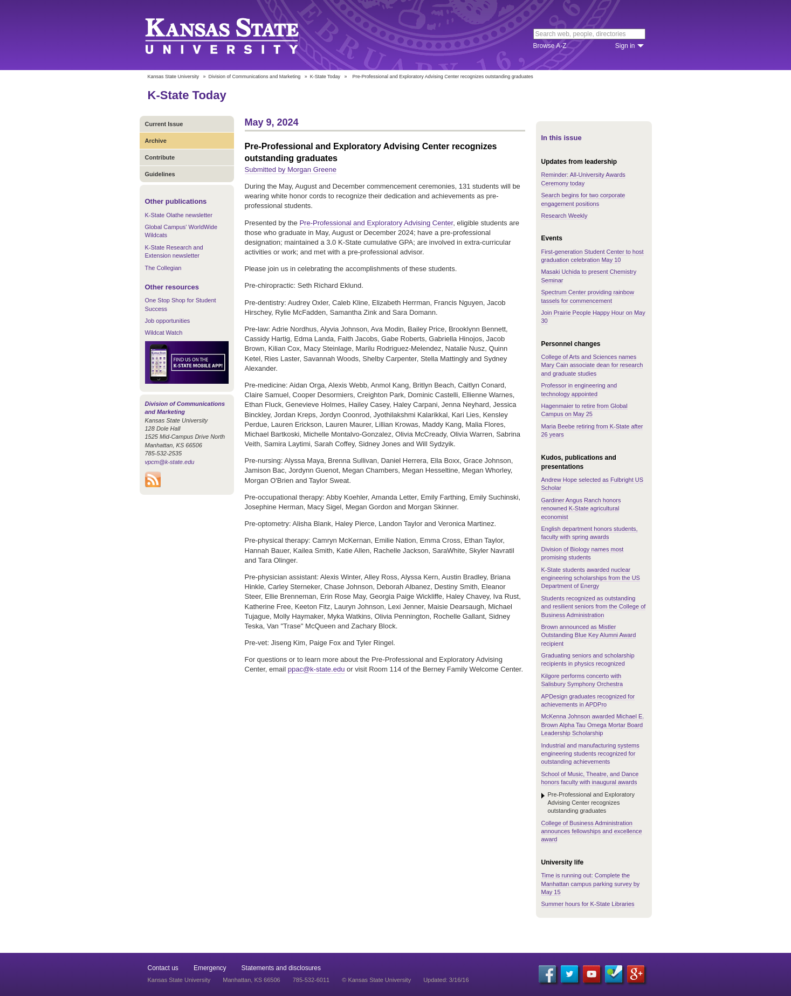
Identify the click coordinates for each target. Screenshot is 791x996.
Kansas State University (235, 35)
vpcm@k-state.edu (170, 462)
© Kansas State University (376, 980)
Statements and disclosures (281, 968)
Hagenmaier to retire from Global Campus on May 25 (584, 410)
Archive (156, 140)
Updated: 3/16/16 (446, 980)
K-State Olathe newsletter (178, 215)
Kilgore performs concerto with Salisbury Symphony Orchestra (582, 680)
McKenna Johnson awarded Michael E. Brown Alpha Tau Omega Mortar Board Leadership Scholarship (592, 724)
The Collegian (163, 268)
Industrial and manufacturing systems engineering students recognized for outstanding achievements (590, 753)
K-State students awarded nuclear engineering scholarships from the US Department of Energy (590, 578)
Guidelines (160, 174)
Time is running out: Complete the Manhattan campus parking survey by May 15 (590, 883)
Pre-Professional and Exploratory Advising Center (376, 223)
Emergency (210, 968)
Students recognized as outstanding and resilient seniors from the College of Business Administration (593, 606)
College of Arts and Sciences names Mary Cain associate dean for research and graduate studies (592, 365)
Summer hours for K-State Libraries (588, 904)
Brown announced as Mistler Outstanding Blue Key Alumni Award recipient (588, 635)
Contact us (163, 968)
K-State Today (325, 76)
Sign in (625, 46)
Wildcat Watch (164, 332)
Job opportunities (167, 320)
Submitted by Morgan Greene (291, 169)
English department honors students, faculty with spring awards (589, 532)
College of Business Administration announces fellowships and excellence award (591, 831)
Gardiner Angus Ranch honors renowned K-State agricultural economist (581, 508)
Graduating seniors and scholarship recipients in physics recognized (588, 659)
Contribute (160, 157)
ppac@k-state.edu (316, 669)
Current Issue (164, 124)
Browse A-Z (550, 46)
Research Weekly (564, 215)
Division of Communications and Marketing (255, 76)
